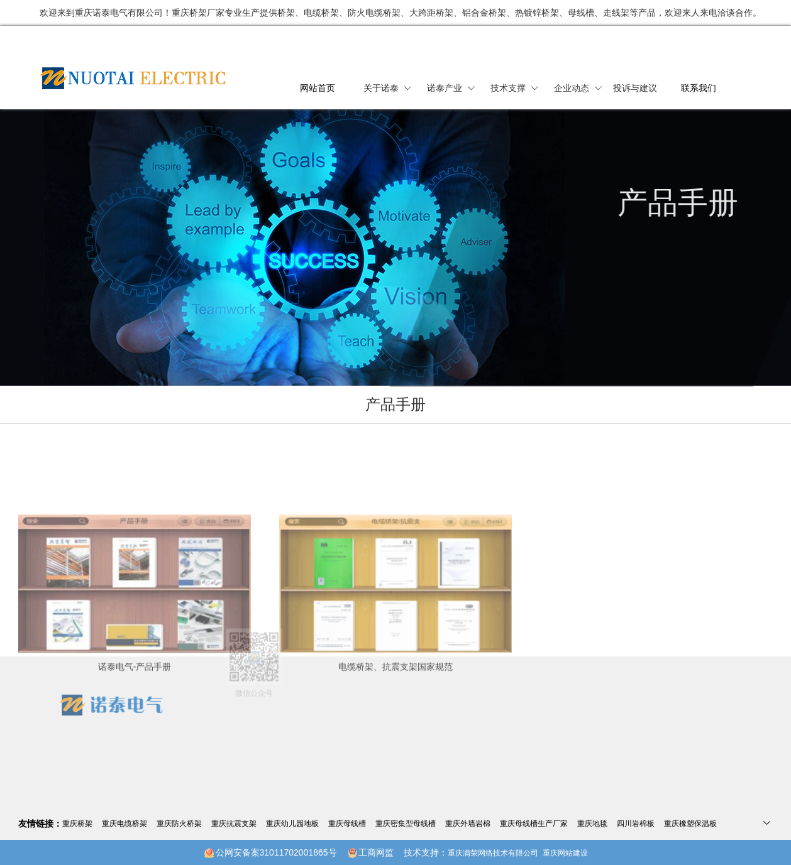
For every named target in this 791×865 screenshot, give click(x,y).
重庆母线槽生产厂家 (534, 823)
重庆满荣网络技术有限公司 (493, 853)
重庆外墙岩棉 (467, 823)
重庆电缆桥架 (124, 823)
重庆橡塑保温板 (690, 823)
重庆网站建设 (565, 853)
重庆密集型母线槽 (405, 823)
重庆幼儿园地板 (292, 823)
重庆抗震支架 (234, 823)
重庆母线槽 (347, 823)
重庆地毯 (592, 823)
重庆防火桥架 (179, 823)
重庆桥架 (77, 823)
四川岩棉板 (636, 823)
